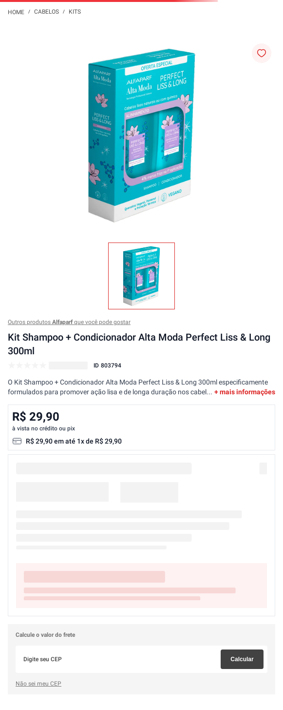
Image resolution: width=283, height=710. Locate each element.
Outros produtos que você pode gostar (69, 322)
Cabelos (46, 11)
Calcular (241, 659)
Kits (75, 11)
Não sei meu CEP (38, 684)
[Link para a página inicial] (16, 12)
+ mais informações (244, 392)
